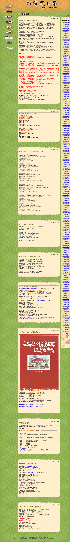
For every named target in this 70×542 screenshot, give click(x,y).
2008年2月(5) (66, 309)
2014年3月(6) (66, 180)
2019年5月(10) (66, 69)
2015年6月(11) (66, 153)
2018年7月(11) (66, 87)
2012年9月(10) (66, 212)
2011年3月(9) (66, 245)
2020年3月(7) (66, 51)
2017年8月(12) (66, 107)
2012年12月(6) (66, 207)
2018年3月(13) (66, 94)
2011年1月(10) (66, 248)
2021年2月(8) (66, 31)
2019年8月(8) (66, 64)
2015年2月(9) (66, 160)
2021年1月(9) (66, 33)
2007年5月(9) (66, 326)
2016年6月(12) (66, 132)
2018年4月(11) (66, 92)
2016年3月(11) (66, 137)
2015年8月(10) (66, 150)
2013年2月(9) (66, 204)
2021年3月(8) (66, 30)
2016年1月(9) (66, 141)
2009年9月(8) (66, 277)
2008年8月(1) (66, 300)
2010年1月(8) (66, 270)
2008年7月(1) (66, 302)
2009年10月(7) (66, 275)
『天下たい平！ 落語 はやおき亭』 (32, 271)
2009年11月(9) (66, 274)
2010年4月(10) (66, 265)
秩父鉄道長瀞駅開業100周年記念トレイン (29, 289)
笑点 (22, 482)
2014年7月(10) (66, 173)
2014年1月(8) (66, 184)
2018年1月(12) (66, 98)
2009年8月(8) (66, 279)
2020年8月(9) (66, 42)
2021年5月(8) (66, 26)
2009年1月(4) (66, 291)
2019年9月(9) (66, 62)
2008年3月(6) (66, 308)
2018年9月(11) (66, 83)
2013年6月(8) (66, 196)
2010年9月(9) (66, 256)
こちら (25, 240)
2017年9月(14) (66, 105)
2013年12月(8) (66, 186)
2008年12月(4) (66, 293)
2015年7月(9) (66, 152)
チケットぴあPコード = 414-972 (28, 447)
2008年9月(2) (66, 299)
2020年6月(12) (66, 46)
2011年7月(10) (66, 238)
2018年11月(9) (66, 80)
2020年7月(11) (66, 44)
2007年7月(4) (66, 322)
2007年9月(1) (66, 318)
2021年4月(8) (66, 28)
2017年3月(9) (66, 116)
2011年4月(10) (66, 243)
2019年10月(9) (66, 60)
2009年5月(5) (66, 284)
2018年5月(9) (66, 91)
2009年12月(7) (66, 272)
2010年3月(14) (66, 266)
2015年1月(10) (66, 162)
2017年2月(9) (66, 117)
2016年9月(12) (66, 126)
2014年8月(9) (66, 171)
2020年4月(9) (66, 49)
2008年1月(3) (66, 311)
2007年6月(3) (66, 324)
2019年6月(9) (66, 67)
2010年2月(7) (66, 268)
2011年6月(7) (66, 239)
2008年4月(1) (66, 306)
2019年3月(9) (66, 73)
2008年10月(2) (66, 297)
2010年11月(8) (66, 252)
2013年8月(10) (66, 193)
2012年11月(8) (66, 209)
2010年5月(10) (66, 263)
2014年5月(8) (66, 177)
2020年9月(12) (66, 40)
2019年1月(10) (66, 76)
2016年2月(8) (66, 139)
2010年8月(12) (66, 257)
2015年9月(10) (66, 148)
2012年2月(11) (66, 225)
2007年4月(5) (66, 327)
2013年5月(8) (66, 198)
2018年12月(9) (66, 78)
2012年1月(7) (66, 227)
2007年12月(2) (66, 313)
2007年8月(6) (66, 320)
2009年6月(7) (66, 283)
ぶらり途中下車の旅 (32, 466)
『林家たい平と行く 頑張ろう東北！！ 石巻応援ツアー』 (34, 95)
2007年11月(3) (66, 315)
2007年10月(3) (66, 317)
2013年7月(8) (66, 195)
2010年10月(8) (66, 254)
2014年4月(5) (66, 178)
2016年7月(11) (66, 130)
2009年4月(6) (66, 286)
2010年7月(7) (66, 259)
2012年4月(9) (66, 221)
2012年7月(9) (66, 216)
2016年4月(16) (66, 135)
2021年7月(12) (66, 22)
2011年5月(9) (66, 241)
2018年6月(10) (66, 89)
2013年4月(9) (66, 200)
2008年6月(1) (66, 304)
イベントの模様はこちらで (43, 300)
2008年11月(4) (66, 295)
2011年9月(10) (66, 234)
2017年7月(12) (66, 109)
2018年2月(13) (66, 96)
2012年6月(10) (66, 218)
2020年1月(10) (66, 55)
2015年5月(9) (66, 155)
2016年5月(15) (66, 134)
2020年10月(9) (66, 39)
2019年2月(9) (66, 74)
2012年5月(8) (66, 220)
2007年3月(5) (66, 329)
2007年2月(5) (66, 331)
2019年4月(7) (66, 71)
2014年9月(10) (66, 169)
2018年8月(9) (66, 85)
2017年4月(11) (66, 114)
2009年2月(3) (66, 290)
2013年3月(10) (66, 202)
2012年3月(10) (66, 223)
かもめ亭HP (23, 448)
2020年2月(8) (66, 53)
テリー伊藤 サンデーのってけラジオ (37, 472)
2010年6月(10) (66, 261)
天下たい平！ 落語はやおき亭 (33, 259)
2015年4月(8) (66, 157)
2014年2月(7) (66, 182)
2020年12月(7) (66, 35)
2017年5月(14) (66, 112)
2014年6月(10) (66, 175)
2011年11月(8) (66, 230)
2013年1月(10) (66, 205)
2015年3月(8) (66, 159)
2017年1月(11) (66, 119)
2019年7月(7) (66, 65)
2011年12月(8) (66, 229)
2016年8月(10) (66, 128)
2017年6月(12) (66, 110)
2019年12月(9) (66, 57)
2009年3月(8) (66, 288)
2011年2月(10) (66, 247)
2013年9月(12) (66, 191)
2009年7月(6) (66, 281)
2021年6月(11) (66, 24)
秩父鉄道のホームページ (29, 318)
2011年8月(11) (66, 236)
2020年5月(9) (66, 48)
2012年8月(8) (66, 214)
